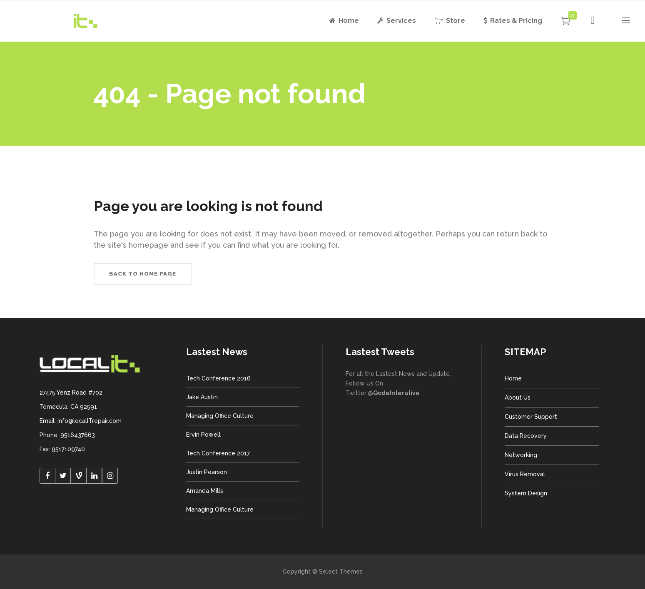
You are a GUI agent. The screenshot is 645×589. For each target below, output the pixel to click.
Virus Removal (525, 474)
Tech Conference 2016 (218, 378)
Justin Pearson (206, 472)
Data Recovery (526, 435)
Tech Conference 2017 (218, 453)
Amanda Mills (204, 490)
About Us (517, 397)
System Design (526, 493)
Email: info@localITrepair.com (81, 421)
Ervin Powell (203, 434)
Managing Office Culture (220, 416)
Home (513, 378)
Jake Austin (202, 397)
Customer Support (531, 416)
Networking (521, 455)
